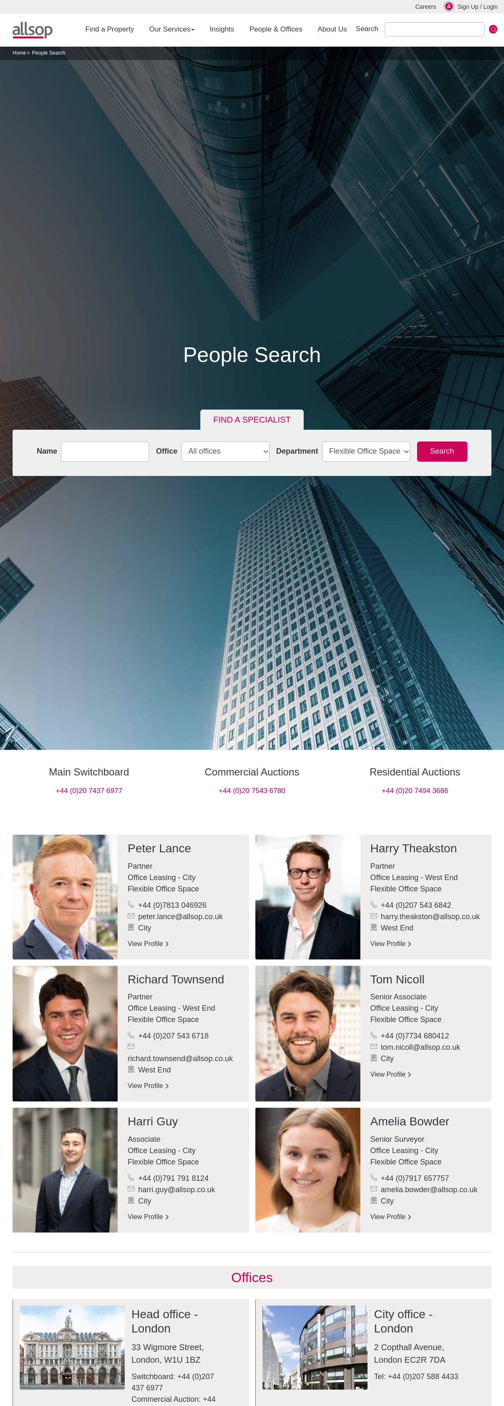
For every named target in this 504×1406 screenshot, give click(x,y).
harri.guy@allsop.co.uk (171, 1189)
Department (297, 451)
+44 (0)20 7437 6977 (89, 791)
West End (392, 928)
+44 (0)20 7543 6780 (252, 791)
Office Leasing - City (162, 877)
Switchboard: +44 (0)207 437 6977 (172, 1382)
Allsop (32, 30)
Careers (425, 6)
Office (166, 451)
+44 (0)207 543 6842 (411, 905)
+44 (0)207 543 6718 (168, 1036)
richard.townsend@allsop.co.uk (180, 1053)
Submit (493, 29)
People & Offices (275, 29)
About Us (332, 29)
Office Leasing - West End (414, 877)
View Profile (148, 943)
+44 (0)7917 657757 (409, 1178)
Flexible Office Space (163, 889)
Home (19, 53)
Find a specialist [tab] (252, 419)
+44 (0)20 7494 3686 (415, 791)
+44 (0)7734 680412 (409, 1036)
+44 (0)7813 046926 (167, 905)
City (139, 928)
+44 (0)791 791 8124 (168, 1178)
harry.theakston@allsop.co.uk (425, 916)
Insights (222, 29)
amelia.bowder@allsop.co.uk (424, 1189)
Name (47, 451)
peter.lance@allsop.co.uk (175, 916)
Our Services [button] (171, 29)
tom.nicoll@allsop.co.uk (415, 1047)
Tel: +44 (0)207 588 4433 (416, 1376)
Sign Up (467, 6)
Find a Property (109, 29)
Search (442, 451)
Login (490, 6)
